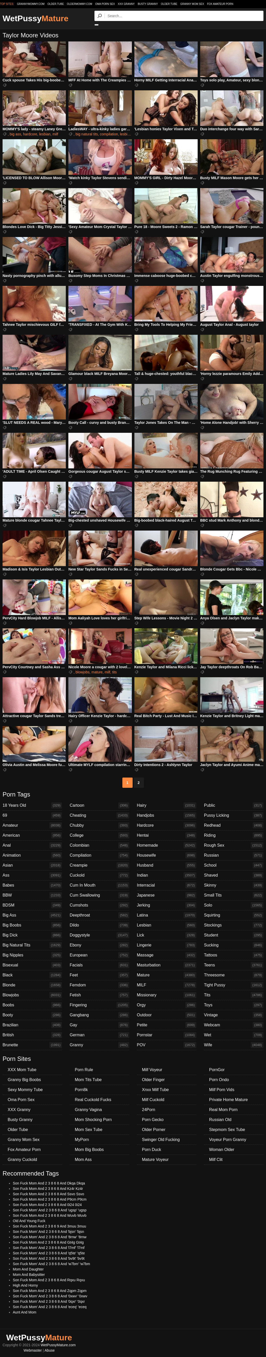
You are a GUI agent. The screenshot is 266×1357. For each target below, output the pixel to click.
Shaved (233, 875)
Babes (32, 885)
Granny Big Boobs (24, 1080)
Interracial (166, 885)
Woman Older (221, 1149)
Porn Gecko (153, 1119)
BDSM (32, 905)
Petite (166, 1025)
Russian (233, 855)
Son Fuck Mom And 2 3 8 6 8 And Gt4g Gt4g (48, 1242)
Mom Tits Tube (88, 1080)
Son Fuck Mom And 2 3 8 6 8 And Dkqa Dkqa (49, 1183)
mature (97, 672)
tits (114, 672)
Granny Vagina (88, 1109)
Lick (166, 935)
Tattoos (233, 955)
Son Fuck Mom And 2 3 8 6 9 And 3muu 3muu (49, 1226)
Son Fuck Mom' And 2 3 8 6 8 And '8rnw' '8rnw (50, 1237)
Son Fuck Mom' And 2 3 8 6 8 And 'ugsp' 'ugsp (50, 1210)
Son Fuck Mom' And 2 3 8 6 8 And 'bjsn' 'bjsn (48, 1232)
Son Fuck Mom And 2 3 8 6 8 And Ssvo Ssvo (48, 1194)
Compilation (99, 855)
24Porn (148, 1109)
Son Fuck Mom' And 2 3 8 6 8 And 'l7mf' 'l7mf (48, 1248)
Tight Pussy (233, 985)
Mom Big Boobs (89, 1149)
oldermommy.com (79, 4)
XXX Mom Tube (22, 1070)
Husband (166, 865)
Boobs (32, 1005)
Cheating (99, 815)
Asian (32, 865)
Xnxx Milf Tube (155, 1089)
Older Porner (154, 1129)
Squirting (233, 915)
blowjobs (82, 672)
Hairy (166, 805)
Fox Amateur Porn (220, 4)
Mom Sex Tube (88, 1129)
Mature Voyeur (155, 1159)
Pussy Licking (233, 815)
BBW (32, 895)
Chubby (99, 825)
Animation (32, 855)
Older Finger (153, 1080)
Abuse (50, 1350)
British (32, 1035)
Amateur (32, 825)
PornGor (217, 1070)
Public (233, 805)
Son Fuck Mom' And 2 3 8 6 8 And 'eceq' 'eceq (50, 1307)
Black (32, 975)
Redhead (233, 825)
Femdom (99, 985)
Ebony (99, 945)
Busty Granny (148, 4)
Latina (166, 915)
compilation (109, 134)
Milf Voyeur (152, 1070)
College (99, 835)
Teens (233, 965)
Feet (99, 975)
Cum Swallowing (99, 895)
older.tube (55, 4)
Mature (166, 975)
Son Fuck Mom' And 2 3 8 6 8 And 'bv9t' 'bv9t (48, 1258)
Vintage (233, 1015)
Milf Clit (215, 1159)
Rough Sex (233, 845)
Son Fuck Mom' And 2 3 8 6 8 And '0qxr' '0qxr (49, 1301)
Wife (233, 1045)
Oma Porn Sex (105, 4)
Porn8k (81, 1089)
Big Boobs (32, 925)
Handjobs (166, 815)
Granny (99, 1045)
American (32, 835)
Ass (32, 875)
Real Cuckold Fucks (93, 1099)
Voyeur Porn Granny (227, 1139)
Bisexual (32, 965)
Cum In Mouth (99, 885)
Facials (99, 965)
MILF (166, 985)
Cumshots (99, 905)
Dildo (99, 925)
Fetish (99, 995)
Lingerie (166, 945)
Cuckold (99, 875)
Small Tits (233, 895)
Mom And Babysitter (29, 1275)
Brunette (32, 1045)
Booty (32, 1015)
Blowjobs (32, 995)
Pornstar (166, 1035)
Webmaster (33, 1350)
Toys (233, 1005)
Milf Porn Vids (221, 1089)
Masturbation (166, 965)
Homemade (166, 845)
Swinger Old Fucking (161, 1139)
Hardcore (166, 825)
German (99, 1035)
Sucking (233, 945)
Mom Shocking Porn (93, 1119)
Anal (32, 845)
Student (233, 935)
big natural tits (87, 134)
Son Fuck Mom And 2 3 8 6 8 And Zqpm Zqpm (50, 1291)
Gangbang (99, 1015)
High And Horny (25, 1285)
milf (55, 134)
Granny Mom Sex (192, 4)
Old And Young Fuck (29, 1221)
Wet (233, 1035)
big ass (15, 134)
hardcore (30, 134)
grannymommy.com (31, 4)
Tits (233, 995)
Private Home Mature (228, 1099)
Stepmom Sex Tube (227, 1129)
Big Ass (32, 915)
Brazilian (32, 1025)
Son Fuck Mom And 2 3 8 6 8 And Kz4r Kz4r (48, 1189)
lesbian (44, 134)
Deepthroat (99, 915)
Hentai (166, 835)
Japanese (166, 895)
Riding (233, 835)
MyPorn (82, 1139)
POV (166, 1045)
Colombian (99, 845)
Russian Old (220, 1119)
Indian (166, 875)
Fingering (99, 1005)
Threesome (233, 975)
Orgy (166, 1005)
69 (32, 815)
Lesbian (166, 925)
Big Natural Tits (32, 945)
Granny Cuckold (22, 1159)
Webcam (233, 1025)
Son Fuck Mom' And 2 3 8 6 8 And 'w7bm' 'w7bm (51, 1264)
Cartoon (99, 805)
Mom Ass (83, 1159)
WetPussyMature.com (58, 1345)
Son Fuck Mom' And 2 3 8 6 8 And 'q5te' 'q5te (49, 1253)
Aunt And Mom (24, 1312)
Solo (233, 905)
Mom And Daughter (28, 1269)
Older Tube (169, 4)
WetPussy (35, 18)
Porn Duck (151, 1149)
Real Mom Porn (223, 1109)
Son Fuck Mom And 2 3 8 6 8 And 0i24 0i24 (47, 1205)
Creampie (99, 865)
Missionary (166, 995)
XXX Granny (126, 4)
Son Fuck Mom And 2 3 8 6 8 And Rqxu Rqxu (49, 1280)
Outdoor (166, 1015)
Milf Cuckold (153, 1099)
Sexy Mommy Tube (25, 1089)
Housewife (166, 855)
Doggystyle (99, 935)
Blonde (32, 985)
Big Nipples (32, 955)
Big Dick (32, 935)
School (233, 865)
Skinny (233, 885)
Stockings (233, 925)
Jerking (166, 905)
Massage (166, 955)
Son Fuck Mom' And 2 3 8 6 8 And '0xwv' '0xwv (50, 1296)
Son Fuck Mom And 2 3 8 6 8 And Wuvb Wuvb (49, 1215)
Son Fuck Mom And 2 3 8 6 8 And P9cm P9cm (50, 1199)
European (99, 955)
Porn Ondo (219, 1080)
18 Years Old (32, 805)
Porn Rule (84, 1070)
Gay (99, 1025)
